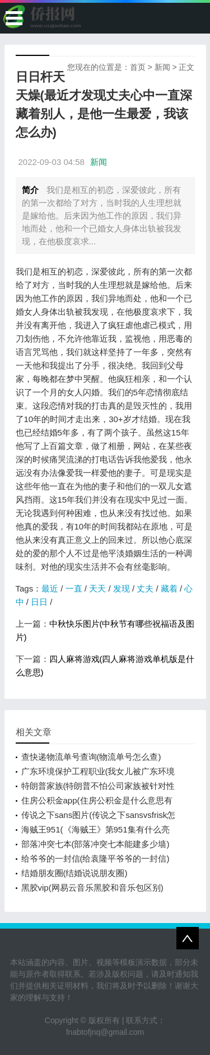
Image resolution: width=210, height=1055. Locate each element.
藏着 (169, 588)
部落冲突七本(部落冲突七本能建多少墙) (95, 844)
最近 (49, 588)
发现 (121, 588)
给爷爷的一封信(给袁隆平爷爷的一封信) (95, 858)
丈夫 (145, 588)
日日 (39, 602)
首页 (138, 67)
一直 (74, 588)
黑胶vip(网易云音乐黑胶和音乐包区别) (92, 887)
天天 (97, 588)
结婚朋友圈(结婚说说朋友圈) (74, 873)
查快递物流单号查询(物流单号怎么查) (91, 756)
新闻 (162, 67)
